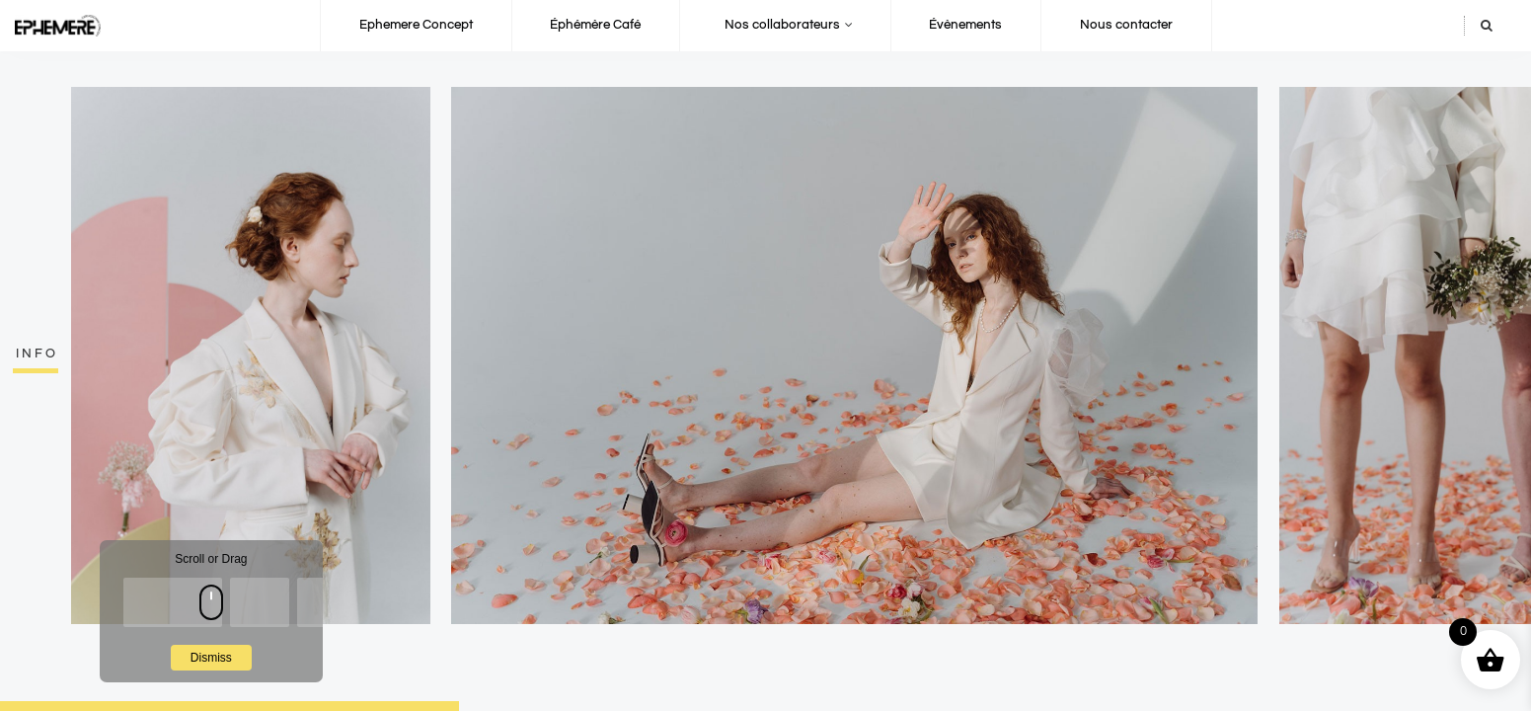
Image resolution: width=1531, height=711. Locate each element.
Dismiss (211, 658)
